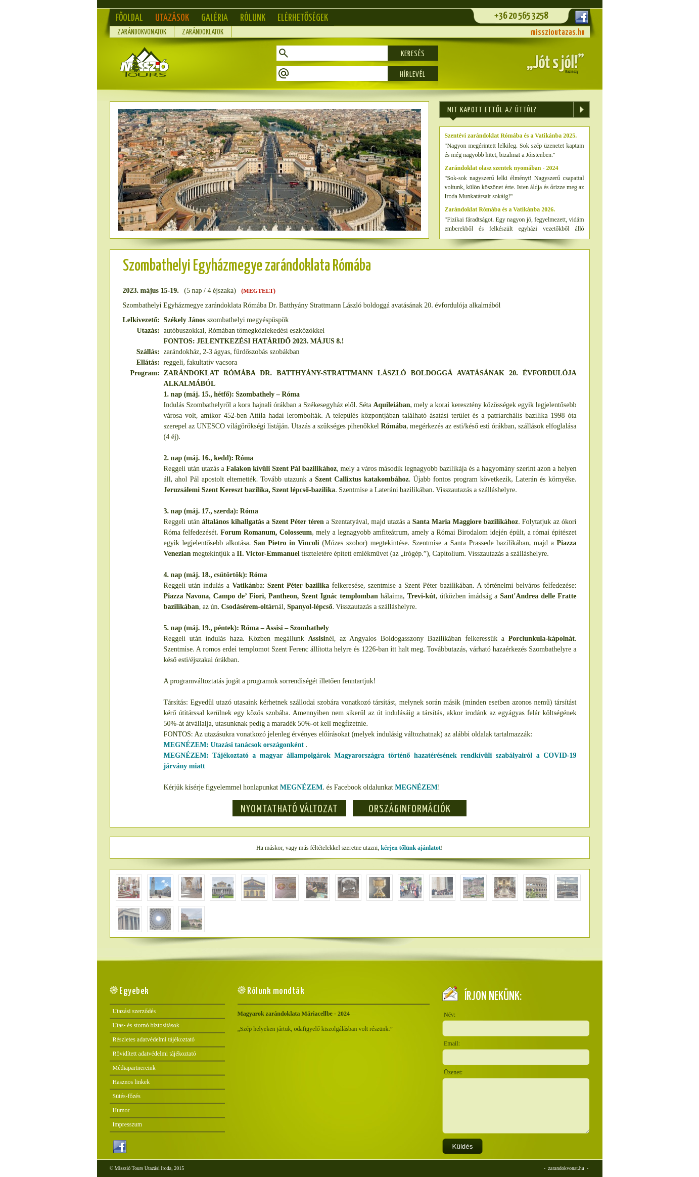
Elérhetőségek (302, 18)
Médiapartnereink (134, 1067)
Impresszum (128, 1124)
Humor (121, 1110)
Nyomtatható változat (289, 809)
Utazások (172, 18)
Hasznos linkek (131, 1081)
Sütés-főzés (127, 1096)
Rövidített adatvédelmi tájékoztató (154, 1053)
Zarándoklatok (202, 32)
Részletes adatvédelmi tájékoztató (154, 1039)
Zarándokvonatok (141, 32)
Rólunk (252, 18)
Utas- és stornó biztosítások (146, 1025)
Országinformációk (409, 809)
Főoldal (129, 18)
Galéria (214, 18)
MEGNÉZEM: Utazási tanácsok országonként (235, 745)
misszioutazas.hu (558, 32)
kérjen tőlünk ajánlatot (411, 847)
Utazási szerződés (134, 1011)
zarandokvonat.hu (566, 1168)
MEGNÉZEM (301, 787)
